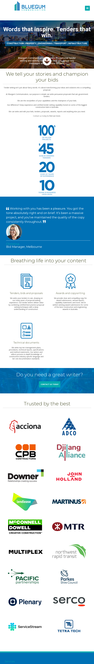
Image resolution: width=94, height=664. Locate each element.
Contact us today (40, 116)
